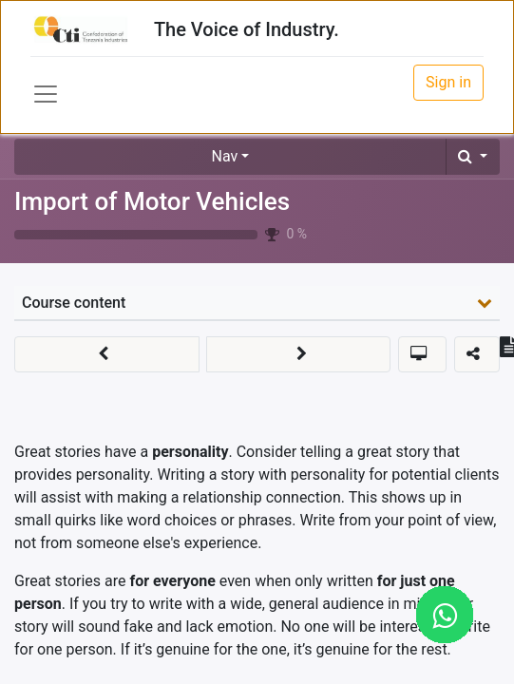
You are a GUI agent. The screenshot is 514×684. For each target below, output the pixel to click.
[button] (473, 157)
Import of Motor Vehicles (152, 201)
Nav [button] (225, 156)
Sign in (448, 82)
